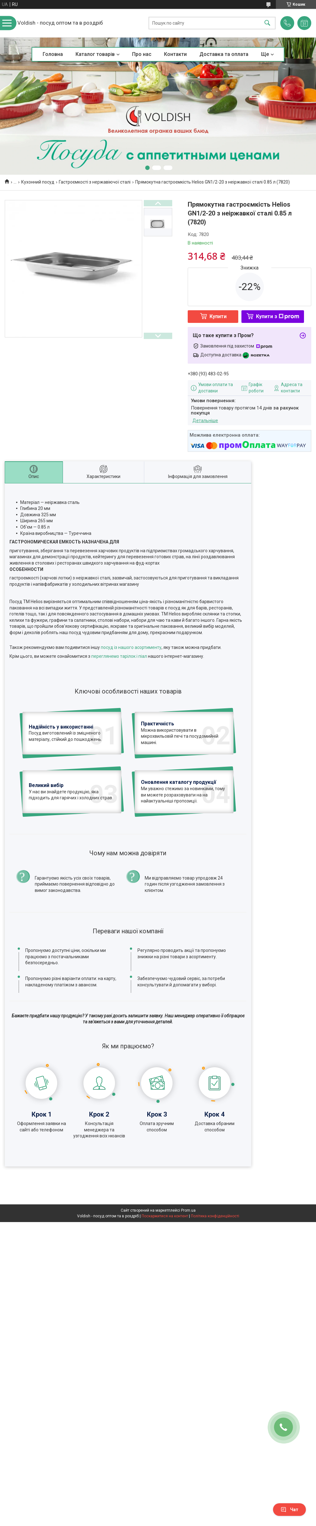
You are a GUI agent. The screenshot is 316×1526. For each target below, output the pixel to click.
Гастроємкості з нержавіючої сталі (95, 182)
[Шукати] (267, 23)
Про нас (141, 54)
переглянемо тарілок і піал (119, 656)
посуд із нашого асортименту (131, 647)
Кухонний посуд (37, 182)
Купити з (277, 316)
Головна (53, 54)
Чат (289, 1509)
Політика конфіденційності (215, 1216)
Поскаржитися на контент (165, 1216)
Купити (218, 316)
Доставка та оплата (223, 54)
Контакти (175, 54)
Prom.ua (188, 1210)
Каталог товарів (95, 54)
